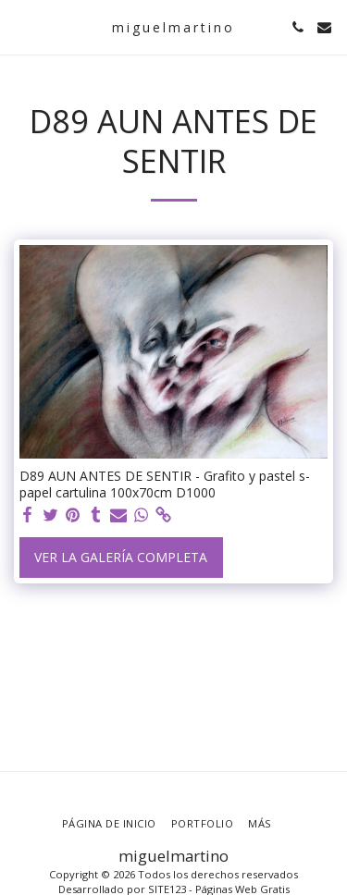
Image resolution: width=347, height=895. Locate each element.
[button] (20, 26)
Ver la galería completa (120, 557)
